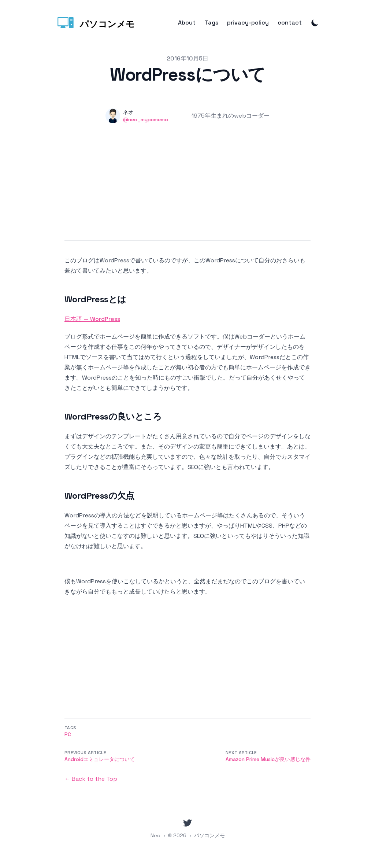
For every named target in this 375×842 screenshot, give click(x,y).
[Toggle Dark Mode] (315, 22)
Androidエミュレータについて (99, 759)
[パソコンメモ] (95, 23)
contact (290, 22)
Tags (211, 22)
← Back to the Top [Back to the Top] (90, 779)
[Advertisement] (187, 189)
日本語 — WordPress (92, 319)
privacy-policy (248, 22)
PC (67, 734)
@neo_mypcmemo (145, 119)
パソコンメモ (209, 835)
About (187, 22)
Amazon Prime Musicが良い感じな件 (268, 759)
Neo (155, 835)
